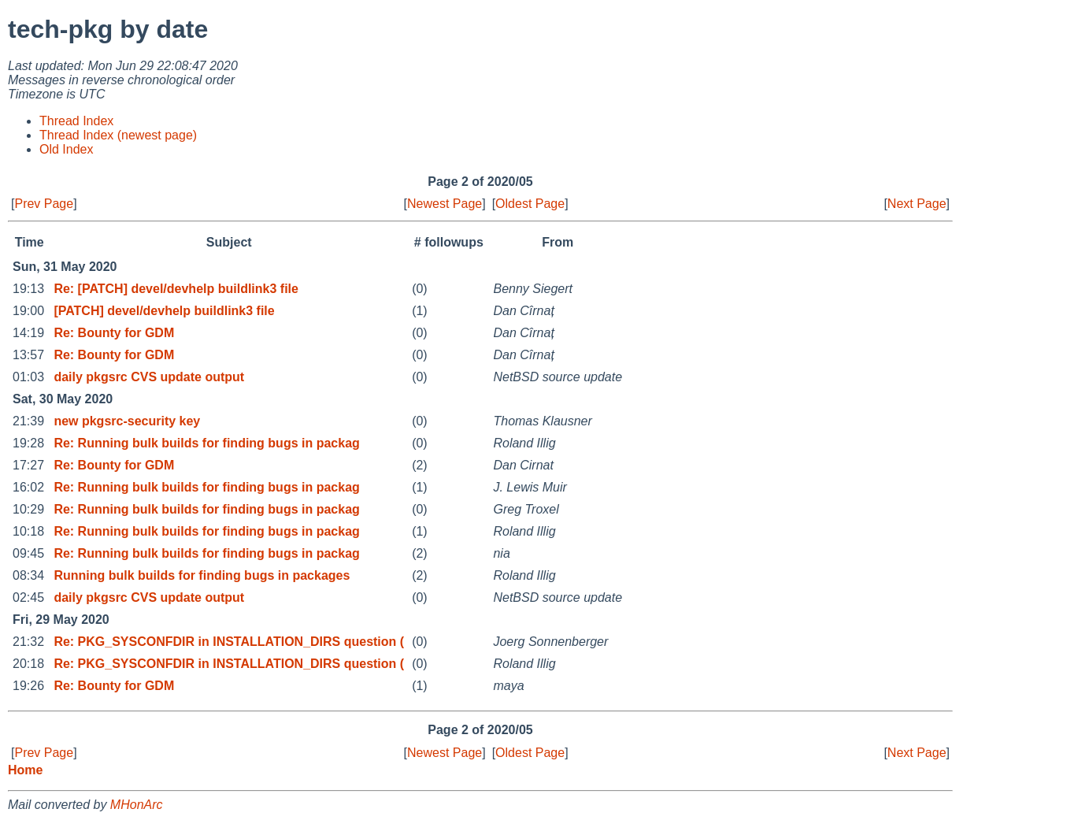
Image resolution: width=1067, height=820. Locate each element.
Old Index (66, 149)
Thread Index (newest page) (118, 135)
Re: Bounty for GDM (114, 333)
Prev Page (43, 203)
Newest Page (444, 203)
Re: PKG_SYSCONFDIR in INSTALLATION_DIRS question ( (229, 641)
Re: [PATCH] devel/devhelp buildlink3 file (176, 288)
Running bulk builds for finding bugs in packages (202, 575)
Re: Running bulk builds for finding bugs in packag (206, 443)
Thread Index (76, 121)
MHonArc (136, 804)
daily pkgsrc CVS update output (149, 377)
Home (25, 770)
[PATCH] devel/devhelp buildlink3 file (164, 310)
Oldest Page (530, 203)
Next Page (917, 203)
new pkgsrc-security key (127, 421)
